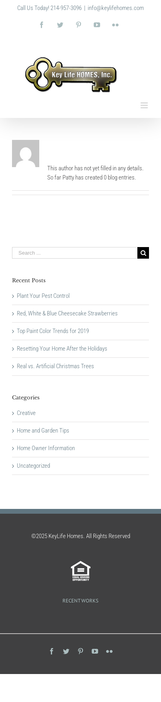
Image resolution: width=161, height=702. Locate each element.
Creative (26, 413)
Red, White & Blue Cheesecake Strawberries (67, 313)
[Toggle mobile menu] (145, 105)
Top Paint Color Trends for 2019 (53, 331)
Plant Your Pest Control (43, 295)
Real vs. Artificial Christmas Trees (55, 366)
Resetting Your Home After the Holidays (62, 348)
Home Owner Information (46, 448)
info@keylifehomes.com (116, 8)
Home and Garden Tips (43, 430)
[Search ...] (74, 253)
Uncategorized (33, 465)
